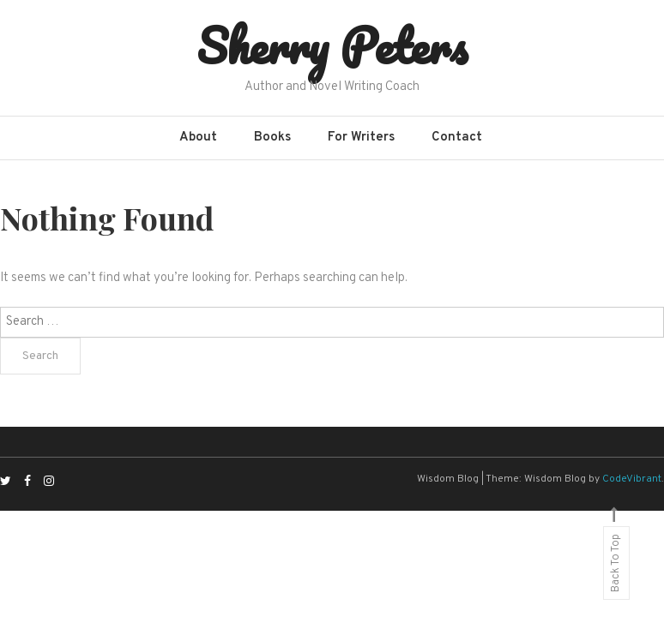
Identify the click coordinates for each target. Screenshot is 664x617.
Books (272, 137)
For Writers (361, 137)
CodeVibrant (631, 479)
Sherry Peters (332, 45)
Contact (457, 137)
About (198, 137)
